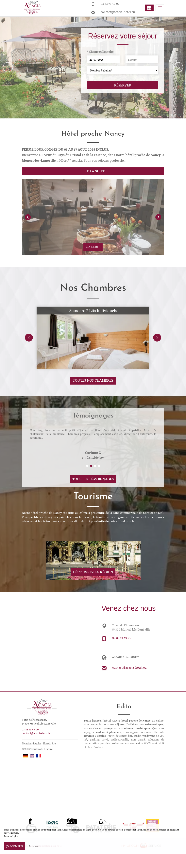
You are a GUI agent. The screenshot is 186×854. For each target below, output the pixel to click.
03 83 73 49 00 (110, 4)
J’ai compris (14, 846)
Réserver (122, 85)
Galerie (93, 246)
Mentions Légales (31, 743)
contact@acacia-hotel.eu (118, 12)
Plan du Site (49, 743)
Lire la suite (93, 170)
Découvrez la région (93, 571)
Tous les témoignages (92, 478)
